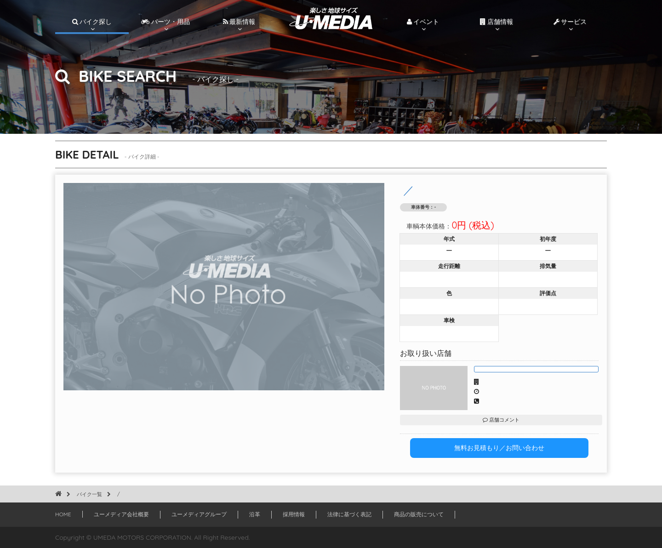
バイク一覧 (89, 494)
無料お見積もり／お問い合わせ (499, 448)
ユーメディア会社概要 (121, 514)
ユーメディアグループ (199, 514)
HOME (63, 514)
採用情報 (294, 514)
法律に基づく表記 (349, 514)
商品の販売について (419, 514)
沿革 (254, 514)
